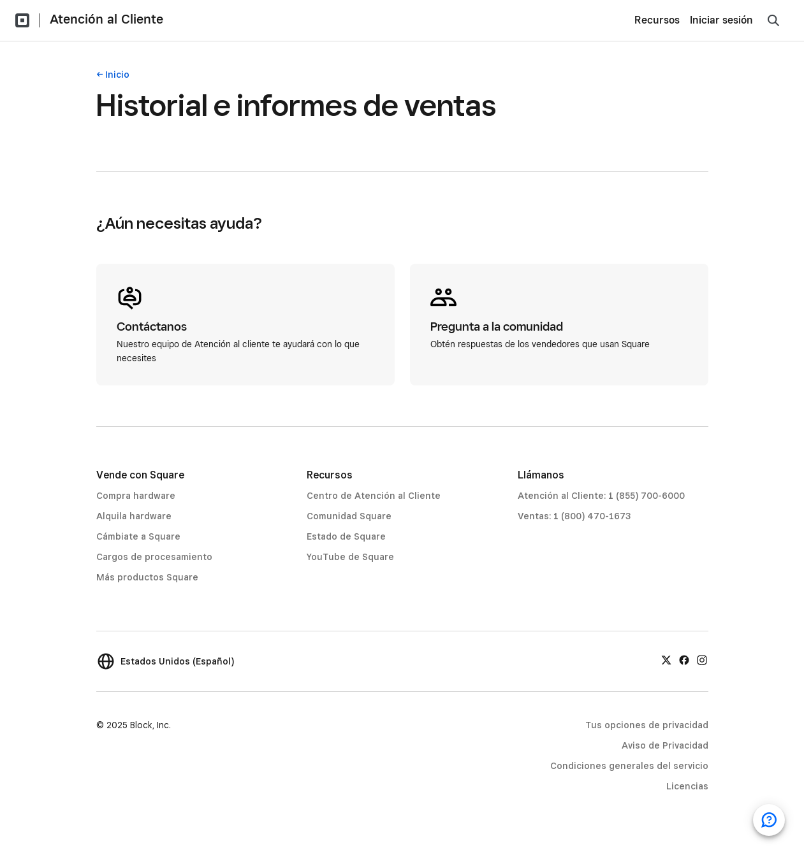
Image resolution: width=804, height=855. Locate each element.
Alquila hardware (134, 516)
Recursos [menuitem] (657, 20)
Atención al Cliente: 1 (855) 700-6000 (601, 496)
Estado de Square (346, 536)
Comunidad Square (349, 516)
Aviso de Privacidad (665, 745)
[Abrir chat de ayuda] (769, 820)
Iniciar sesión (721, 20)
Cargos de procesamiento (154, 557)
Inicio (117, 74)
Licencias (687, 786)
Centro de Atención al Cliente (374, 496)
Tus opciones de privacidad (646, 725)
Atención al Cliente (106, 19)
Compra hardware (135, 496)
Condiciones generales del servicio (629, 766)
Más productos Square (147, 577)
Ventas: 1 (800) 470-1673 (574, 516)
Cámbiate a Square (138, 536)
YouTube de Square (350, 557)
